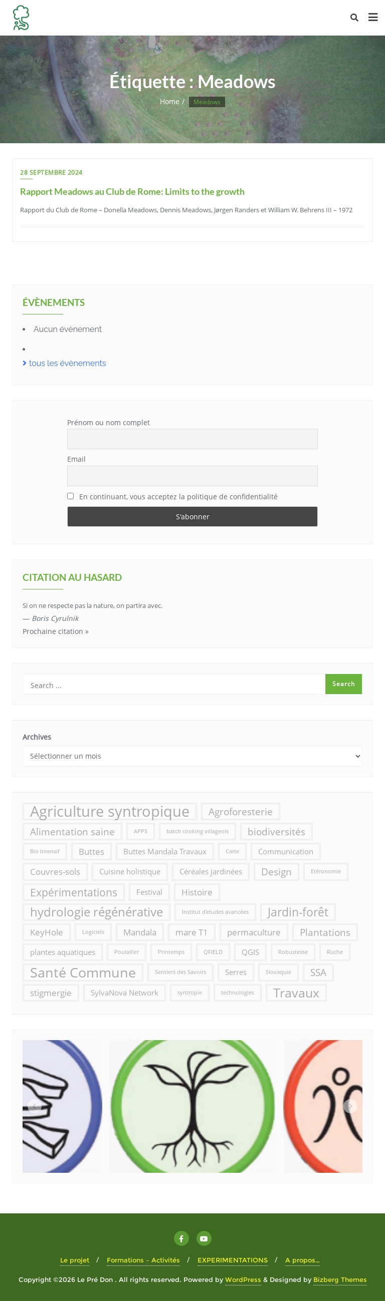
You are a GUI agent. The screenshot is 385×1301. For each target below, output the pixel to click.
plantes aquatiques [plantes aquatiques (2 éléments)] (62, 952)
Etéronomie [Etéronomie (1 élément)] (326, 871)
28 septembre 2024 (51, 172)
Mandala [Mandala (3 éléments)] (139, 932)
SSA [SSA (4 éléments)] (318, 972)
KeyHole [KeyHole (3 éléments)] (46, 932)
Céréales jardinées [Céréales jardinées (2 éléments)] (210, 871)
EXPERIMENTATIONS (233, 1260)
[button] (35, 1106)
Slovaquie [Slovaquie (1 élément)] (278, 971)
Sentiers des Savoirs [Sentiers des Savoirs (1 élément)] (180, 971)
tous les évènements (67, 363)
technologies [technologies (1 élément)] (237, 992)
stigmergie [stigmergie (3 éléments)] (51, 993)
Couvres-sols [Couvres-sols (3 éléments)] (55, 871)
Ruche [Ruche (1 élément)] (335, 951)
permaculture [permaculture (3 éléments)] (254, 932)
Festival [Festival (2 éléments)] (149, 892)
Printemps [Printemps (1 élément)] (171, 951)
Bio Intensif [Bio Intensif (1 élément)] (45, 851)
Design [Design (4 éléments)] (276, 871)
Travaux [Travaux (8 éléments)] (296, 992)
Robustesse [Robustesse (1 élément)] (293, 951)
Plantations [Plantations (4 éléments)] (325, 932)
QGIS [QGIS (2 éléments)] (250, 952)
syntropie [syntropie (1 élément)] (189, 992)
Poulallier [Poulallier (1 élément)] (126, 951)
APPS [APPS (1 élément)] (140, 831)
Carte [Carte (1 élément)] (232, 851)
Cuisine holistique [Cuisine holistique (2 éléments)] (129, 871)
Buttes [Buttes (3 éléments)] (91, 851)
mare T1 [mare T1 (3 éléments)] (191, 932)
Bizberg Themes (340, 1279)
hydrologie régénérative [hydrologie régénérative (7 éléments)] (96, 912)
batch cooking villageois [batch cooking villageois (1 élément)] (197, 831)
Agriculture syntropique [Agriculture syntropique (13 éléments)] (109, 811)
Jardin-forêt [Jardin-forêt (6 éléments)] (298, 912)
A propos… (302, 1260)
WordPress (243, 1279)
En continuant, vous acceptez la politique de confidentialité (172, 496)
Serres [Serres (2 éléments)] (236, 972)
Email (76, 459)
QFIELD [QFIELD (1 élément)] (213, 951)
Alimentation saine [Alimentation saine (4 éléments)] (72, 831)
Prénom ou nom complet (108, 422)
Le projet (74, 1260)
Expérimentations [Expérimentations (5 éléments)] (73, 892)
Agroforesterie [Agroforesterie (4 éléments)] (241, 811)
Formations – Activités (143, 1260)
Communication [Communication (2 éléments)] (285, 851)
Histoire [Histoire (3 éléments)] (197, 892)
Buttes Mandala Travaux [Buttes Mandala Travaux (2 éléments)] (165, 851)
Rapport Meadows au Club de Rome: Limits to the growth (132, 191)
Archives (37, 737)
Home (169, 101)
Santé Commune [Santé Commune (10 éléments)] (83, 972)
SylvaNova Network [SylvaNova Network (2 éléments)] (124, 993)
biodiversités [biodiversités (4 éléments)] (276, 831)
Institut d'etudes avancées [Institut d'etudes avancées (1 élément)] (215, 911)
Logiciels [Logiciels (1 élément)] (93, 931)
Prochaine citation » (56, 631)
